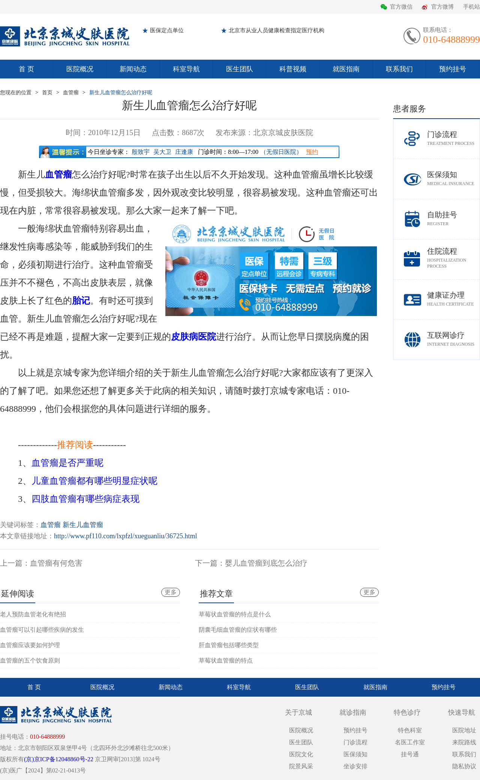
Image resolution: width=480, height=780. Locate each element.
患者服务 (409, 108)
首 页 (26, 69)
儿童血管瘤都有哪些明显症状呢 (95, 481)
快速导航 (461, 712)
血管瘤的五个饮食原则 (30, 660)
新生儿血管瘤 (83, 525)
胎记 (81, 301)
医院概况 (79, 69)
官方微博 (442, 7)
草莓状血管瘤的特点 (226, 660)
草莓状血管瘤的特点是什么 (235, 614)
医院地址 (464, 730)
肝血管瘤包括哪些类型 (229, 645)
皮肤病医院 (193, 337)
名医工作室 (410, 742)
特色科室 (410, 730)
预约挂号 (452, 69)
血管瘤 (71, 92)
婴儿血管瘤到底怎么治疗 (266, 563)
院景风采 (301, 766)
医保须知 (453, 178)
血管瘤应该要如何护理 (30, 645)
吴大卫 (162, 152)
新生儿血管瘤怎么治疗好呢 (120, 92)
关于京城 (298, 712)
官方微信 (401, 7)
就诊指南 (352, 712)
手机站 (471, 7)
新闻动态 (133, 69)
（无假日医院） (281, 152)
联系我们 (399, 69)
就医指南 (346, 69)
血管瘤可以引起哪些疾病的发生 (42, 629)
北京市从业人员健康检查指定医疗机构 (276, 30)
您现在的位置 (16, 92)
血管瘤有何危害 (56, 563)
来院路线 (464, 742)
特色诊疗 (407, 712)
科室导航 (186, 69)
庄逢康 (184, 152)
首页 (47, 92)
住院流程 (453, 258)
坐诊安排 (356, 766)
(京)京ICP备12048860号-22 (58, 759)
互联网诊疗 (453, 339)
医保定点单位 (167, 30)
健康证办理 (453, 299)
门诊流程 (453, 138)
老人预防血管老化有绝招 (33, 614)
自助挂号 (453, 219)
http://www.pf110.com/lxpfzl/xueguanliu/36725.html (125, 536)
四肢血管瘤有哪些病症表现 (86, 499)
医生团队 (239, 69)
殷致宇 (141, 152)
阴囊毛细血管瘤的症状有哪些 (238, 629)
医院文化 (301, 754)
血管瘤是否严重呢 (68, 463)
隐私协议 (464, 766)
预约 (312, 152)
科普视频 (292, 69)
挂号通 (410, 754)
